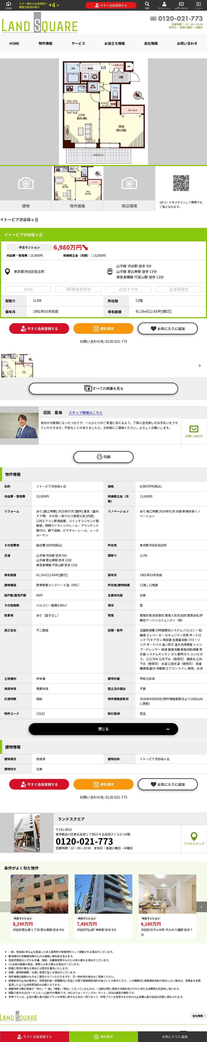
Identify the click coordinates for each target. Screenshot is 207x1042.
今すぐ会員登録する (111, 5)
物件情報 (45, 43)
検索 (147, 5)
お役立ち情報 (114, 43)
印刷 (103, 457)
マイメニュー (164, 5)
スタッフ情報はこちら (86, 412)
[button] (201, 907)
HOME (8, 5)
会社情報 (151, 43)
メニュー (198, 5)
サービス (78, 43)
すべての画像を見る (103, 388)
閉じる (134, 729)
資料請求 (103, 328)
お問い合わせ (181, 5)
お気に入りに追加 (168, 328)
